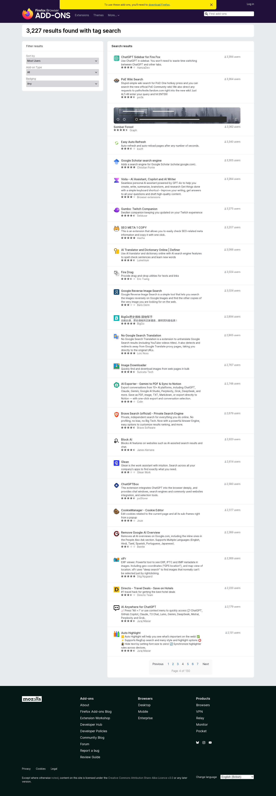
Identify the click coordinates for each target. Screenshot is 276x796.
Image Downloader (133, 365)
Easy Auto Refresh (133, 142)
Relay (200, 718)
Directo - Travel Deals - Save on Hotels (147, 588)
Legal (54, 768)
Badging (31, 78)
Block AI (126, 439)
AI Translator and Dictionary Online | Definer (150, 250)
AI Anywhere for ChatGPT (138, 607)
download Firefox (159, 4)
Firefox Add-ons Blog (96, 711)
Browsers (203, 705)
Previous (158, 664)
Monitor (202, 724)
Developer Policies (93, 731)
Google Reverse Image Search (141, 291)
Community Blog (92, 737)
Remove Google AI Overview (140, 532)
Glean (125, 462)
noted (54, 777)
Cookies (41, 768)
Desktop (144, 705)
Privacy (26, 768)
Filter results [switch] (34, 46)
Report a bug (89, 750)
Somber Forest (123, 127)
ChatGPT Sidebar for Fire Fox (140, 57)
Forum (84, 744)
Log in (250, 3)
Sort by (30, 55)
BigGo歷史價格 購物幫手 (137, 317)
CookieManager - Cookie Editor (142, 510)
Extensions (82, 15)
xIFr (123, 558)
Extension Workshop (95, 718)
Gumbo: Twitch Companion (139, 209)
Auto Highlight (130, 633)
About (84, 705)
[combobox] (229, 13)
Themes (98, 15)
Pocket (201, 731)
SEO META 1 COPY (134, 227)
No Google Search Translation (141, 335)
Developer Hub (91, 724)
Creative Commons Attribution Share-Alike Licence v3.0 (140, 777)
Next (206, 664)
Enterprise (145, 718)
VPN (199, 711)
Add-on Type (34, 67)
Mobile (143, 711)
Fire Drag (127, 272)
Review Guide (90, 757)
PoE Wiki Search (132, 79)
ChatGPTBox (130, 484)
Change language (206, 776)
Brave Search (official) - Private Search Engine (152, 413)
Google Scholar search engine (141, 160)
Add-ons (87, 698)
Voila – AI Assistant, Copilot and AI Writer (148, 179)
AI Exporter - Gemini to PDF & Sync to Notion (151, 384)
